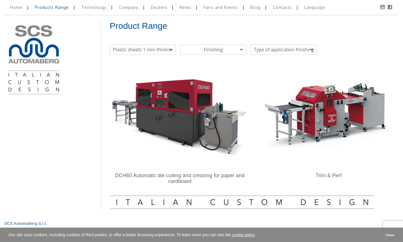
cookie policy (243, 234)
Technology (94, 7)
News (186, 7)
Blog (256, 7)
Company (129, 7)
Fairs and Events (221, 7)
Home (17, 7)
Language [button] (314, 7)
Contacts (283, 7)
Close (390, 235)
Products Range (52, 7)
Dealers (160, 7)
